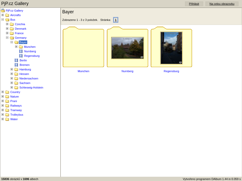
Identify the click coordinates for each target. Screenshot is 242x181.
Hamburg (25, 69)
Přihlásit (194, 3)
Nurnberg (30, 51)
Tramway (16, 110)
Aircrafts (15, 15)
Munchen (30, 46)
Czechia (20, 24)
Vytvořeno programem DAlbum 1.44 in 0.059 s (212, 178)
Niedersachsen (28, 78)
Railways (16, 105)
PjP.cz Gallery (14, 10)
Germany (20, 37)
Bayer (23, 42)
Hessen (24, 73)
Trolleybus (16, 114)
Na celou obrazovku (221, 3)
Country (15, 92)
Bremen (24, 64)
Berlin (23, 60)
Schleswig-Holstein (31, 87)
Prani (13, 101)
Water (14, 119)
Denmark (20, 28)
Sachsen (25, 82)
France (19, 33)
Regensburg (32, 55)
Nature (14, 96)
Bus (12, 19)
